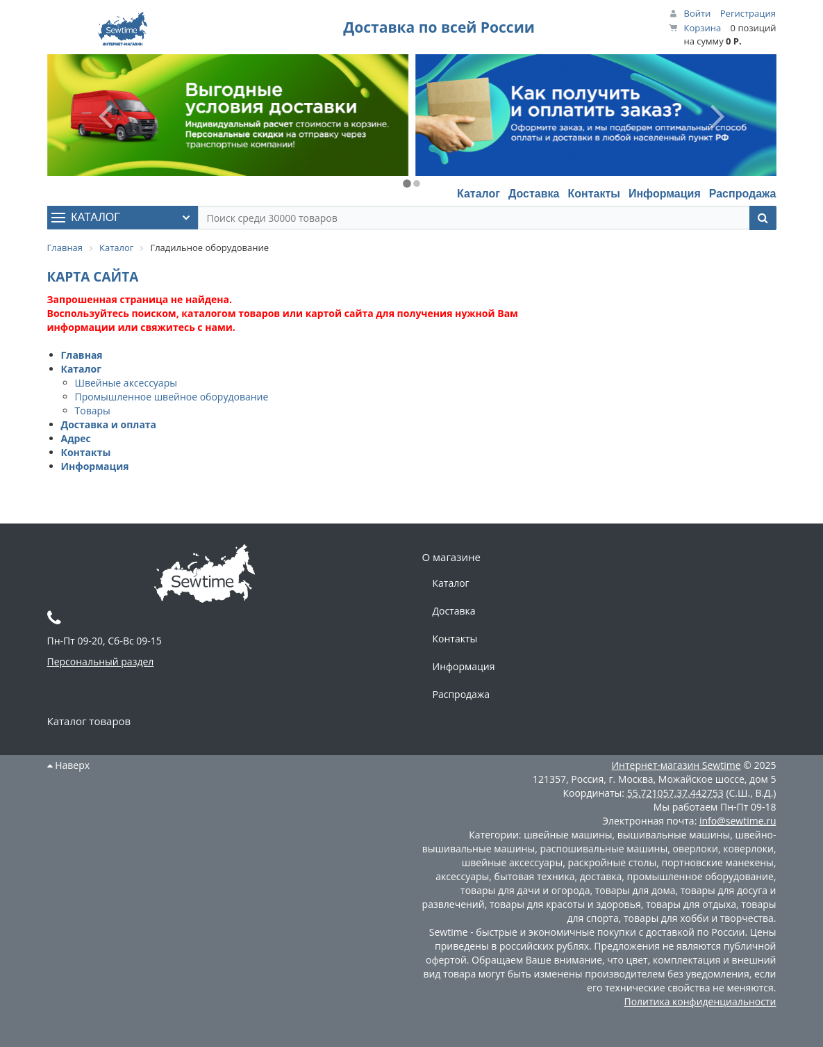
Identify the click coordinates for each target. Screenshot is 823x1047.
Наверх (68, 765)
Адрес (76, 438)
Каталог (478, 194)
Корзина (703, 28)
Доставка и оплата (109, 424)
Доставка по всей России (439, 27)
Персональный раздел (100, 661)
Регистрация (748, 13)
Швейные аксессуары (126, 382)
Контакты (593, 194)
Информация (665, 194)
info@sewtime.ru (737, 820)
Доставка (534, 194)
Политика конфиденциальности (700, 1001)
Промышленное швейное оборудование (172, 396)
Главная (82, 355)
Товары (92, 410)
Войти (697, 13)
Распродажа (742, 194)
